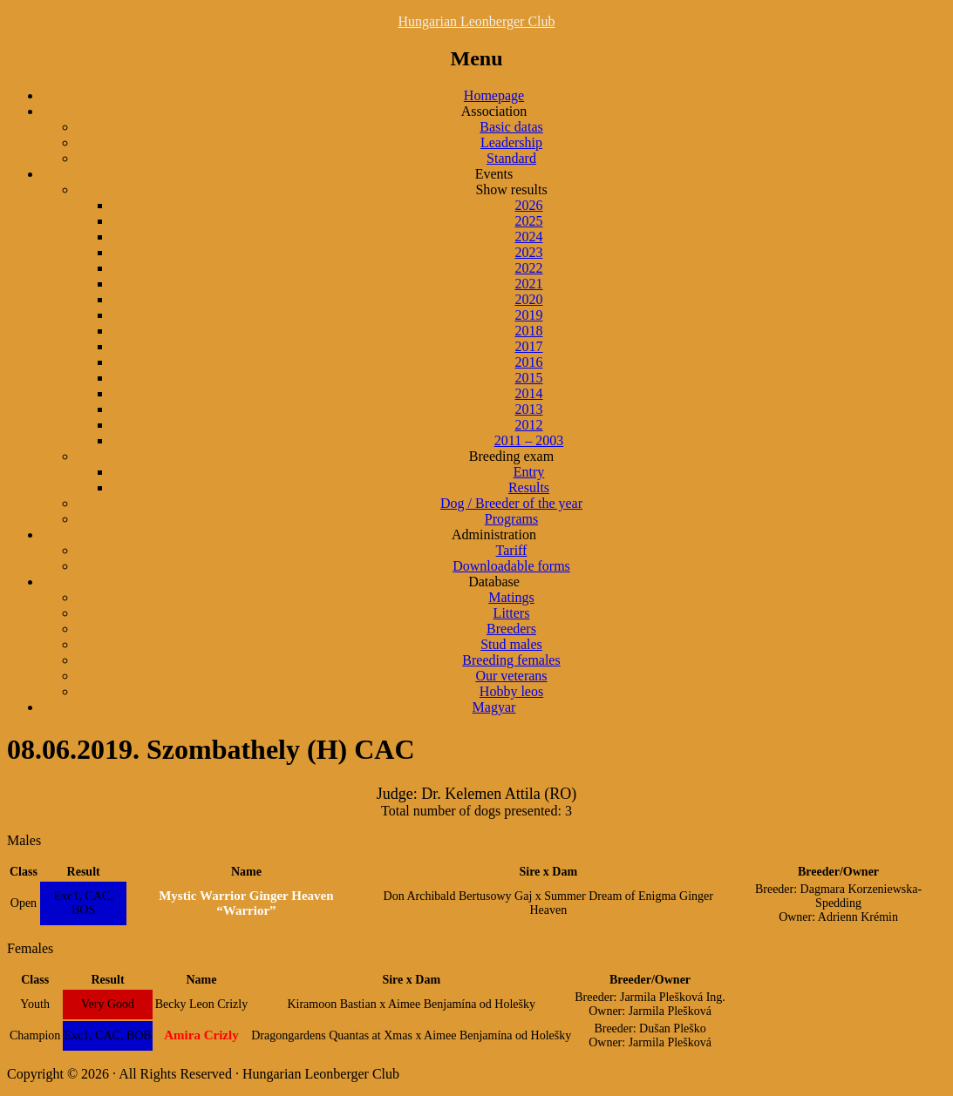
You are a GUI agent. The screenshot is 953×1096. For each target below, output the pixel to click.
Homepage (494, 95)
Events (494, 173)
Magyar (494, 707)
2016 (529, 362)
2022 (529, 267)
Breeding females (511, 660)
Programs (511, 518)
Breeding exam (511, 456)
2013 (529, 409)
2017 (529, 346)
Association (494, 111)
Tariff (512, 550)
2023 (529, 252)
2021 (529, 283)
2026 (529, 205)
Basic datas (511, 126)
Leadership (511, 142)
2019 (529, 315)
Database (494, 581)
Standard (511, 158)
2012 (529, 424)
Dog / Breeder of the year (511, 503)
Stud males (511, 644)
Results (528, 487)
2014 (529, 393)
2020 (529, 299)
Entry (529, 471)
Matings (511, 597)
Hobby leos (511, 691)
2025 (529, 220)
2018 (529, 330)
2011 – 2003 (528, 440)
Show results (511, 189)
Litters (512, 613)
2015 (529, 377)
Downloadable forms (511, 565)
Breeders (511, 628)
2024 (529, 236)
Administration (494, 534)
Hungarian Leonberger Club (476, 21)
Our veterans (511, 675)
